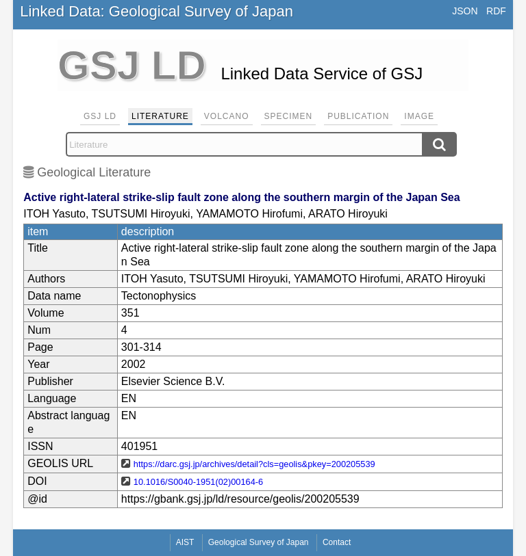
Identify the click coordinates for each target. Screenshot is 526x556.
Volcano (226, 116)
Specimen (288, 116)
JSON (464, 10)
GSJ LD (100, 116)
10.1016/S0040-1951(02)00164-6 (198, 482)
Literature (160, 116)
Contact (337, 542)
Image (419, 116)
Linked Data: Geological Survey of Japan (156, 11)
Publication (358, 116)
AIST (185, 542)
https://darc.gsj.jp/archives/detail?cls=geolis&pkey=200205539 (254, 464)
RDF (496, 10)
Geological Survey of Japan (258, 542)
